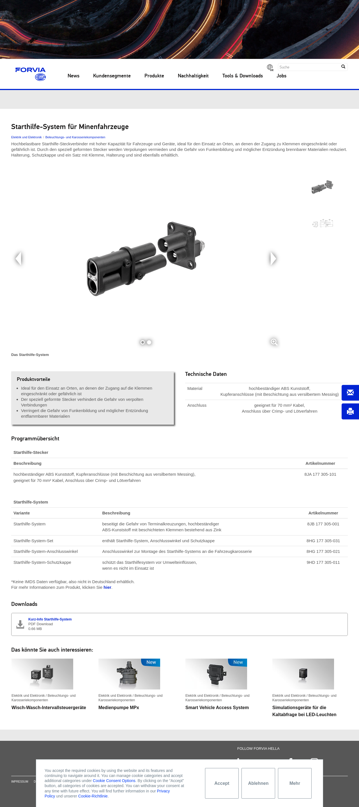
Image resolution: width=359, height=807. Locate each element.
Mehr (294, 783)
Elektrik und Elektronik (26, 137)
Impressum (19, 787)
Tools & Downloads (242, 76)
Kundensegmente (112, 76)
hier (107, 587)
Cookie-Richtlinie (93, 796)
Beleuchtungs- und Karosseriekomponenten (75, 137)
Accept (221, 783)
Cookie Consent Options (114, 780)
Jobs (281, 76)
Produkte (154, 76)
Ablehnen (258, 783)
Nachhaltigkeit (193, 76)
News (73, 76)
